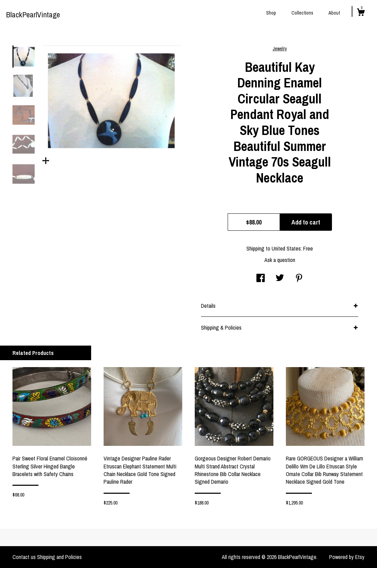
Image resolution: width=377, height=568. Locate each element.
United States (286, 248)
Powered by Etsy (347, 557)
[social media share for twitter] (280, 278)
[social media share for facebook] (260, 278)
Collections (302, 13)
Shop (271, 13)
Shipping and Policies (59, 557)
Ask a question (279, 260)
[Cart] (361, 13)
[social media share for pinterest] (299, 278)
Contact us (24, 557)
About (334, 13)
